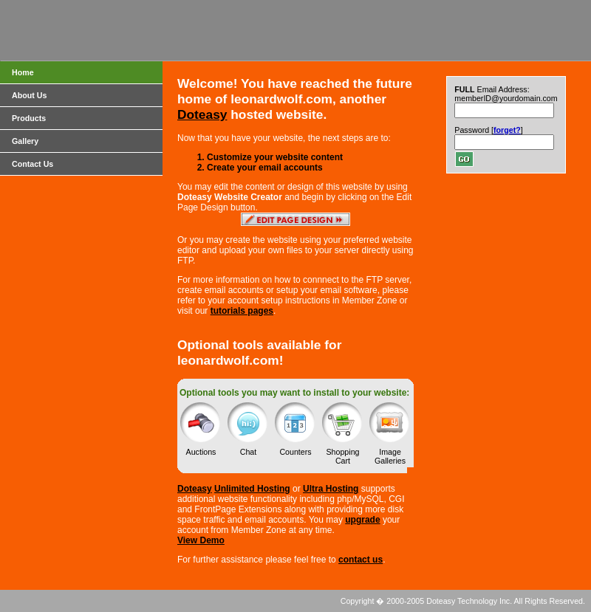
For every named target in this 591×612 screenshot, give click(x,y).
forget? (507, 130)
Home (23, 72)
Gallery (25, 141)
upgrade (362, 520)
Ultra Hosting (330, 489)
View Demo (201, 540)
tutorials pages (242, 311)
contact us (360, 559)
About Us (29, 95)
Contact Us (32, 163)
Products (29, 118)
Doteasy (202, 114)
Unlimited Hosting (252, 489)
